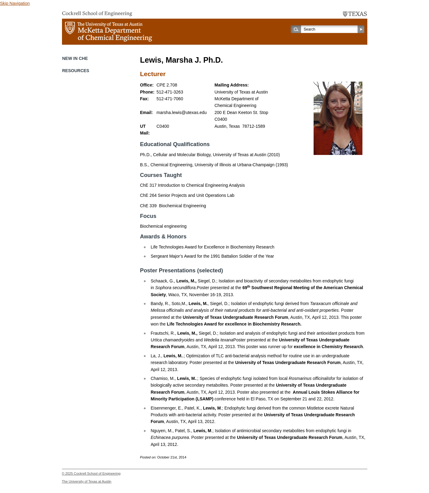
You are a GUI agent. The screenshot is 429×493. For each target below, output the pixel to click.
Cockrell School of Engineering (97, 473)
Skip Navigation (15, 3)
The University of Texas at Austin (86, 481)
